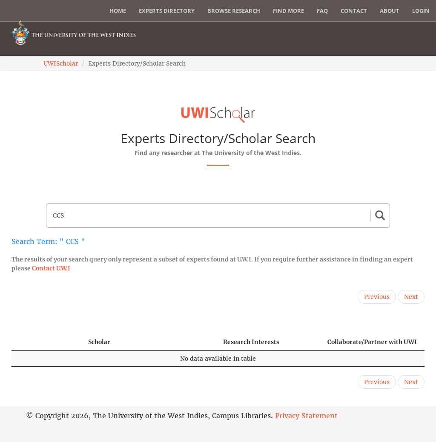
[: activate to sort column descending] (45, 342)
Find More (288, 10)
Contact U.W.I (51, 268)
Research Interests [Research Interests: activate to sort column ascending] (251, 342)
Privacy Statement (306, 415)
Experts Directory (167, 10)
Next (411, 297)
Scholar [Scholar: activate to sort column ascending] (99, 342)
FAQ (322, 10)
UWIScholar (60, 63)
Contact (354, 10)
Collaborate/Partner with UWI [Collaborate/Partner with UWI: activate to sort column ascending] (372, 342)
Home (117, 10)
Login (421, 10)
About (389, 10)
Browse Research (233, 10)
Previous (377, 297)
